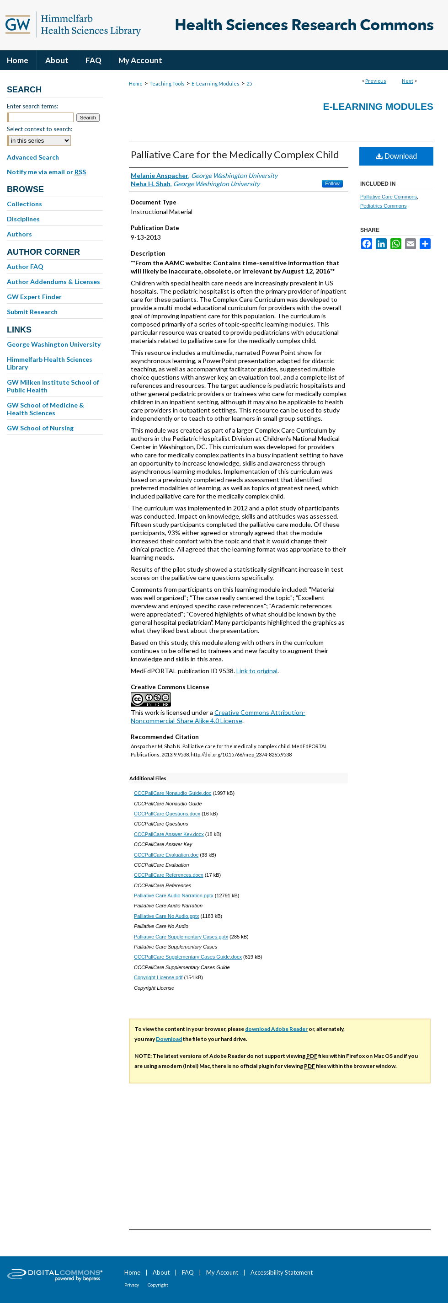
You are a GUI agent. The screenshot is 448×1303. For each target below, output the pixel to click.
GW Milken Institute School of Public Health (53, 386)
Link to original (256, 671)
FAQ (188, 1272)
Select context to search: (39, 129)
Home (136, 83)
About (161, 1272)
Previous (375, 81)
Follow (332, 183)
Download (396, 156)
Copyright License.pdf (158, 977)
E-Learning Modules (216, 83)
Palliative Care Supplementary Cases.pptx (181, 936)
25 (249, 83)
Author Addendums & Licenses (53, 281)
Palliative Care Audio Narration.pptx (173, 895)
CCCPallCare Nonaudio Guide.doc (172, 793)
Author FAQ (25, 266)
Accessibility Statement (282, 1272)
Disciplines (23, 219)
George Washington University (54, 344)
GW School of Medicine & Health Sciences (45, 409)
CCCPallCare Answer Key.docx (169, 834)
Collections (24, 204)
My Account (222, 1272)
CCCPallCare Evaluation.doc (166, 855)
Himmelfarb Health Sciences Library (49, 363)
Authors (19, 234)
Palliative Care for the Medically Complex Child (235, 154)
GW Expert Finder (34, 296)
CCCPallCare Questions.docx (167, 813)
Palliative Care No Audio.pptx (166, 916)
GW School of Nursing (40, 428)
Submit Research (32, 312)
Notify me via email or (46, 172)
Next (407, 81)
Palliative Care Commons (388, 196)
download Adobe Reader (276, 1028)
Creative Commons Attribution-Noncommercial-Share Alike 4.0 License (218, 716)
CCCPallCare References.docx (168, 875)
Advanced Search (33, 157)
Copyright (158, 1284)
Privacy (131, 1284)
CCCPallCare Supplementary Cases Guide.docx (188, 957)
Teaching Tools (167, 83)
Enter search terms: (32, 106)
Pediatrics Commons (383, 206)
